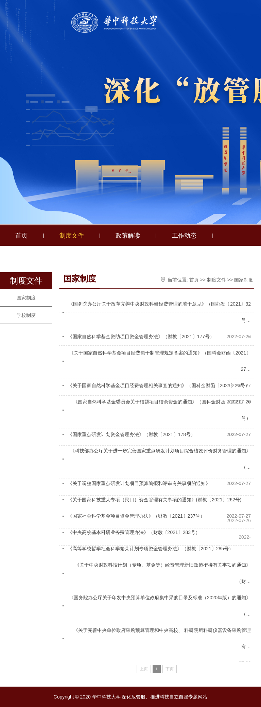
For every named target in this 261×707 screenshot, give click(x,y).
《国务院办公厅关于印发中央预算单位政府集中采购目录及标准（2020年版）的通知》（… (160, 606)
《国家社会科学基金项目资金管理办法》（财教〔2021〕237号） (136, 516)
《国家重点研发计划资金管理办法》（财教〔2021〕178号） (132, 434)
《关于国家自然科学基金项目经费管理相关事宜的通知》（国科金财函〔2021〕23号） (159, 385)
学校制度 (26, 315)
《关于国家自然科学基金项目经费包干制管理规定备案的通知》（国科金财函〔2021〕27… (160, 361)
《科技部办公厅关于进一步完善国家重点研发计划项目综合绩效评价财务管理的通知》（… (160, 459)
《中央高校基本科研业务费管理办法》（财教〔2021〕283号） (134, 532)
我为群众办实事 (111, 256)
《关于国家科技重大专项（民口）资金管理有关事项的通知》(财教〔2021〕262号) (155, 499)
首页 (21, 235)
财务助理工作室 (36, 256)
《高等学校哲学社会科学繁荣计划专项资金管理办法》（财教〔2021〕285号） (151, 548)
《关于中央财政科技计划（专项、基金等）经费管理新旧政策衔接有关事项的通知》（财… (163, 573)
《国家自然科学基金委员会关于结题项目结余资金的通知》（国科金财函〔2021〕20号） (162, 410)
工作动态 (184, 235)
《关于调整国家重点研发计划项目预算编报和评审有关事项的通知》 (139, 483)
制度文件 (71, 235)
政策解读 (128, 235)
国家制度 (26, 297)
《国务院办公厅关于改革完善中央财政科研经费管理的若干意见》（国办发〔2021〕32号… (159, 312)
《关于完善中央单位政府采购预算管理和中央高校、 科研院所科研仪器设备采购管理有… (162, 638)
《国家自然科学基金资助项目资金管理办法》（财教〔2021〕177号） (141, 336)
